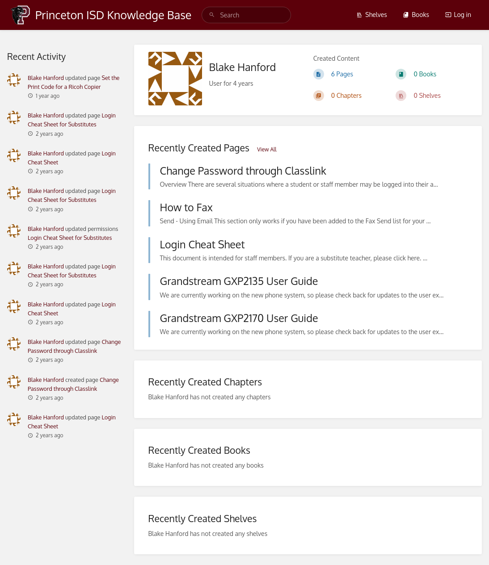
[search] (246, 15)
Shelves (371, 14)
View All (266, 149)
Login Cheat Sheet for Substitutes (70, 237)
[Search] (212, 15)
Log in (458, 14)
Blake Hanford (46, 77)
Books (416, 14)
